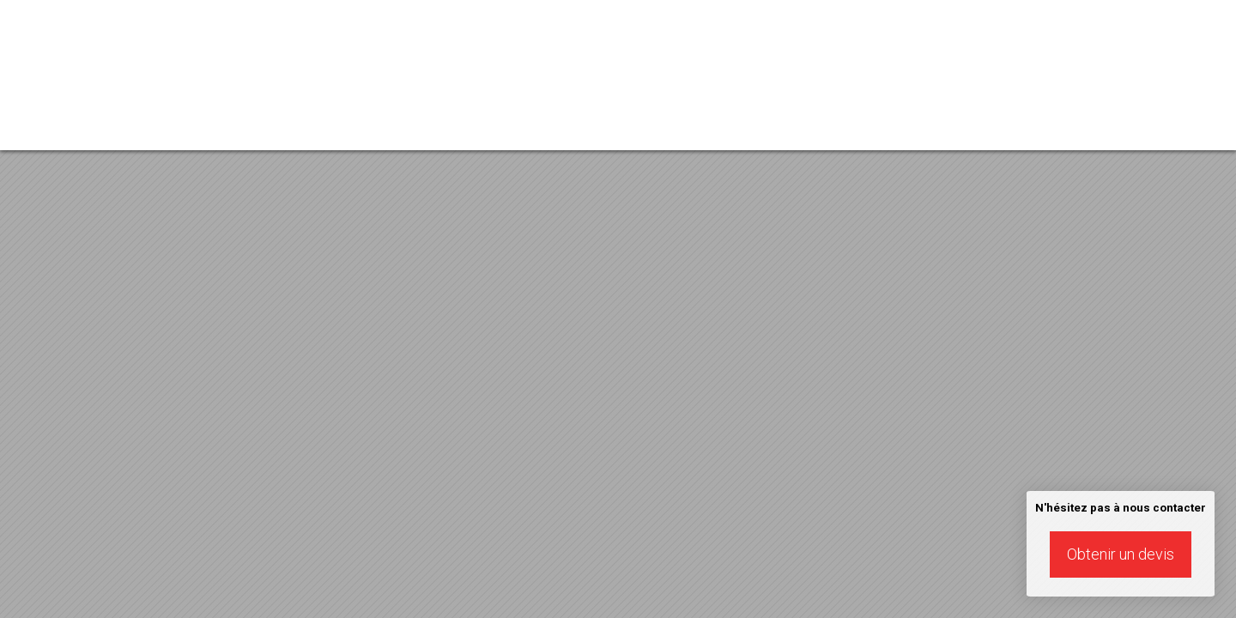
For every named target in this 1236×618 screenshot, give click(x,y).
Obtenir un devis (1120, 554)
